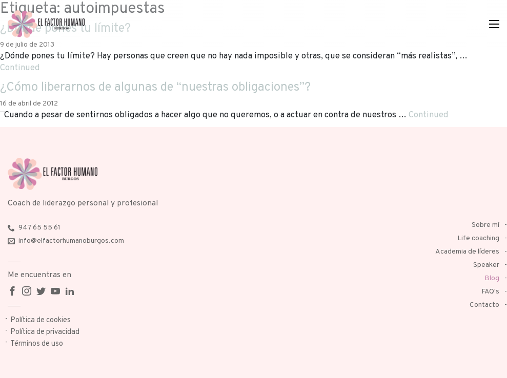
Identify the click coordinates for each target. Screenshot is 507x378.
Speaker (486, 265)
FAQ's (490, 291)
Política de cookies (40, 320)
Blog (491, 278)
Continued (20, 67)
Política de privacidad (44, 332)
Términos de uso (36, 344)
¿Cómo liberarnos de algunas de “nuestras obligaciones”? (155, 87)
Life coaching (478, 238)
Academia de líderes (467, 251)
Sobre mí (485, 225)
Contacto (484, 305)
